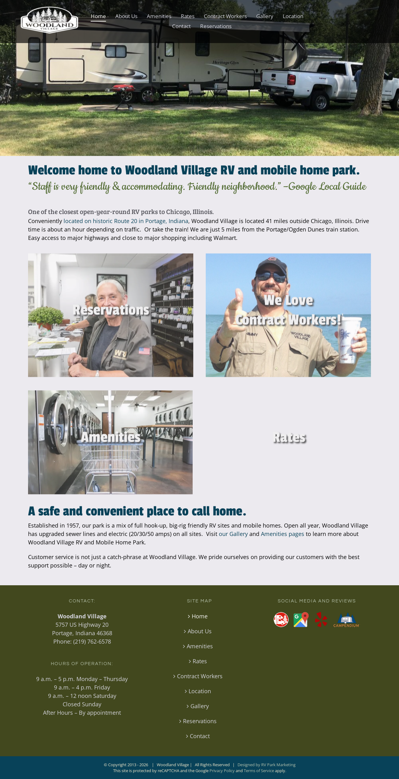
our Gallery (233, 534)
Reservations (200, 721)
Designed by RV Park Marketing (267, 764)
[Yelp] (321, 619)
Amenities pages (282, 534)
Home (200, 616)
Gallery (199, 706)
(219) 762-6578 (92, 641)
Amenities (200, 646)
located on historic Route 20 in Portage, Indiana (126, 221)
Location (200, 691)
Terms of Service (259, 770)
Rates (200, 661)
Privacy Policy (222, 770)
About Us (200, 631)
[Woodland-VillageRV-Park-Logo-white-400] (49, 9)
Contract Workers (200, 676)
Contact (200, 736)
